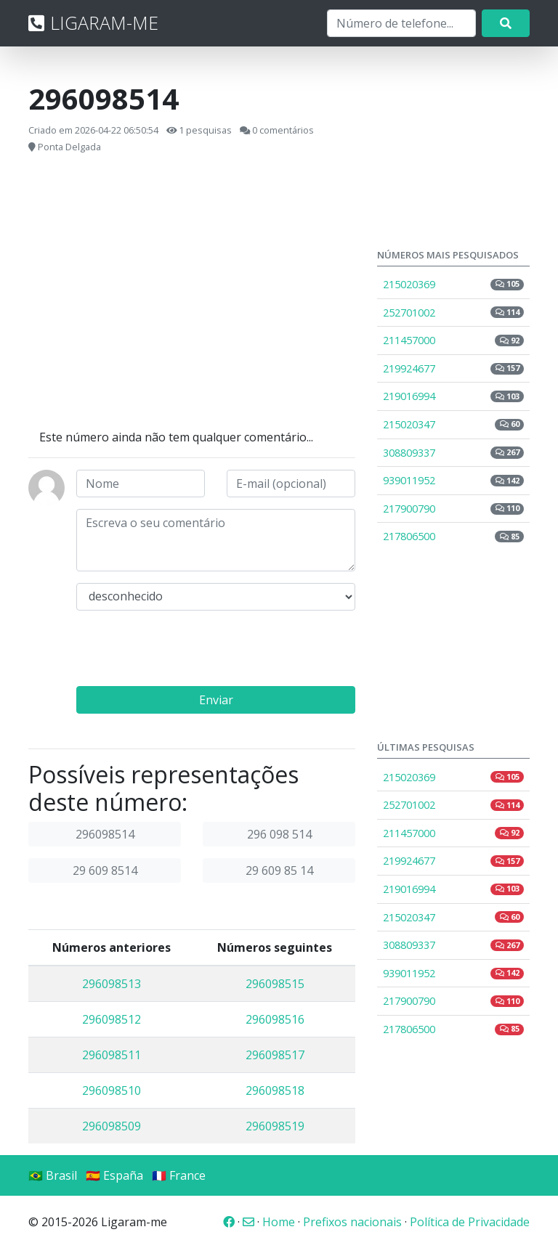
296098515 (275, 984)
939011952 (453, 480)
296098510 (111, 1090)
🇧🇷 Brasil (52, 1175)
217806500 (453, 536)
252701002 (453, 312)
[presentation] (186, 650)
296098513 (111, 984)
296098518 (275, 1090)
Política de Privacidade (470, 1222)
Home (278, 1222)
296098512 (111, 1019)
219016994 (453, 396)
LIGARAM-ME (93, 22)
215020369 (453, 284)
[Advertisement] (191, 291)
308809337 (453, 453)
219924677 (453, 368)
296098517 (275, 1055)
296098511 (111, 1055)
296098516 (275, 1019)
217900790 (453, 508)
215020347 (453, 424)
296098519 (275, 1126)
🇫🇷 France (179, 1175)
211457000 (453, 340)
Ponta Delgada (69, 146)
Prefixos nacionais (352, 1222)
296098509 (111, 1126)
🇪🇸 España (114, 1175)
